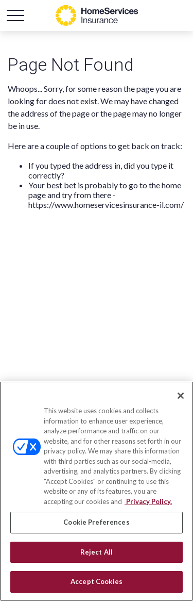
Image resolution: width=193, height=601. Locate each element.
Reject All (96, 552)
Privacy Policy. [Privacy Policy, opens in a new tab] (148, 501)
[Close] (180, 395)
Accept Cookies (96, 581)
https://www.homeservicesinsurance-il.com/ (106, 204)
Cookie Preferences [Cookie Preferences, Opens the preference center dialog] (96, 522)
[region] (96, 491)
